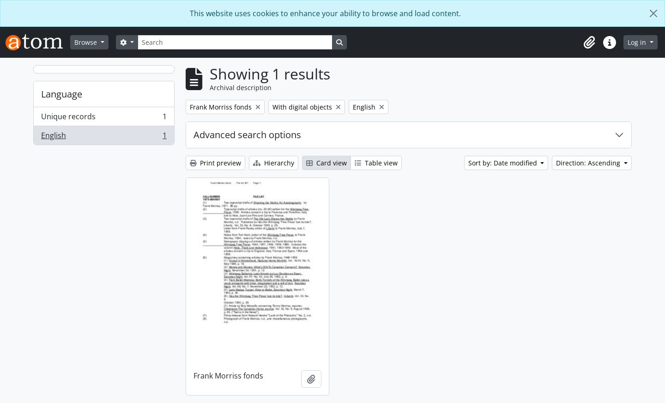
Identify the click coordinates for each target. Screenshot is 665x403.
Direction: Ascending (589, 163)
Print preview (215, 163)
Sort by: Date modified (503, 163)
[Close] (653, 13)
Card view (326, 163)
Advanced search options (247, 134)
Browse (86, 42)
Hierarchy (273, 163)
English (104, 137)
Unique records (104, 118)
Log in (638, 42)
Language (61, 94)
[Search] (235, 42)
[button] (589, 42)
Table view (376, 163)
